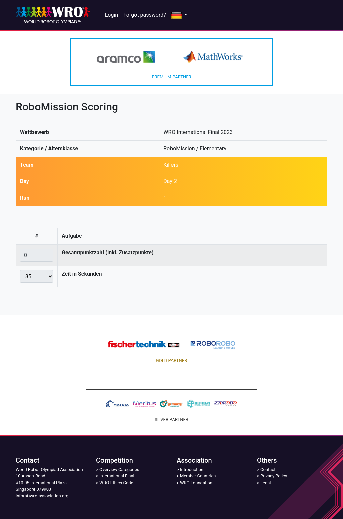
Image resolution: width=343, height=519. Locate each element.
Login (111, 15)
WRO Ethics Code (116, 482)
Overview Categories (119, 469)
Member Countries (198, 475)
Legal (265, 482)
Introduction (191, 469)
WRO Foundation (196, 482)
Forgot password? (144, 15)
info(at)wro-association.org (42, 495)
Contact (267, 469)
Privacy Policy (273, 475)
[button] (179, 15)
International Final (116, 475)
